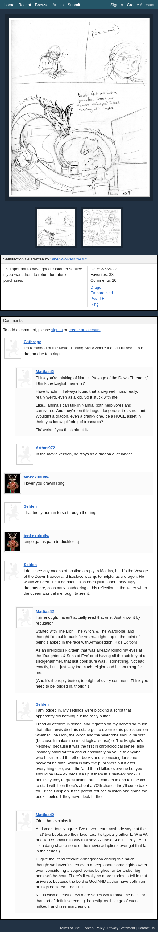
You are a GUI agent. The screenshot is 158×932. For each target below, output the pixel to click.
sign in (57, 329)
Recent (24, 4)
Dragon (97, 287)
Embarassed (101, 293)
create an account (84, 329)
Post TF (97, 298)
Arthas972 (45, 448)
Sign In (116, 4)
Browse (41, 4)
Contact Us (146, 928)
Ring (94, 304)
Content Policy (93, 928)
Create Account (140, 4)
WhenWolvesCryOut (68, 259)
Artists (58, 4)
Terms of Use (70, 928)
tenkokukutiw (36, 477)
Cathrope (32, 341)
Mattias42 (45, 371)
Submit (74, 4)
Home (9, 4)
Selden (30, 506)
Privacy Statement (121, 928)
